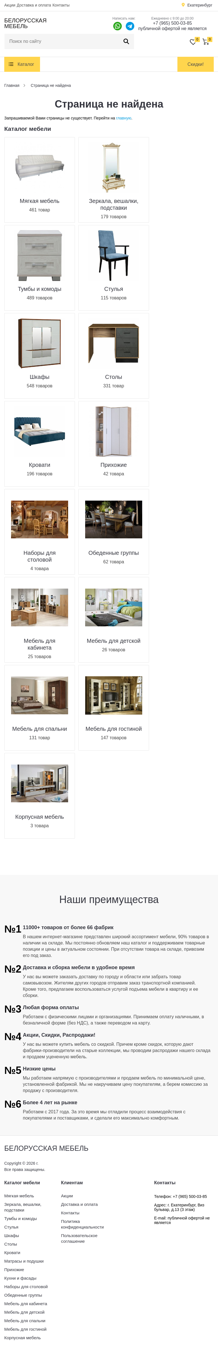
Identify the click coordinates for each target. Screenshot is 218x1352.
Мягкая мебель (19, 1195)
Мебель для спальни (24, 1320)
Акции (9, 5)
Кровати (12, 1252)
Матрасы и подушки (24, 1261)
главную (123, 118)
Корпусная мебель (22, 1337)
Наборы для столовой (26, 1286)
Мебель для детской (24, 1312)
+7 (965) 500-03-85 (172, 23)
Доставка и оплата (34, 5)
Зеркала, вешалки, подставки (22, 1207)
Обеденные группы (23, 1295)
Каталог (26, 64)
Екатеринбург (199, 5)
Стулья (11, 1227)
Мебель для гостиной (25, 1329)
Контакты (61, 5)
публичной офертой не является (172, 28)
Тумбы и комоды (20, 1218)
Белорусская (25, 23)
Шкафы (11, 1235)
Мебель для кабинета (25, 1303)
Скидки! (195, 64)
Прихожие (14, 1269)
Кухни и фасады (20, 1278)
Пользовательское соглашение (79, 1238)
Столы (10, 1244)
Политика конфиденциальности (82, 1224)
